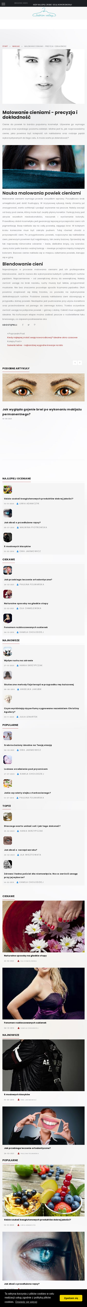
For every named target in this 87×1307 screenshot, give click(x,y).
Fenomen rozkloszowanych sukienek (26, 627)
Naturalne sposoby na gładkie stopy (26, 603)
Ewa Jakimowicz (28, 1100)
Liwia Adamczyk (28, 1225)
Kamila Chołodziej (30, 1028)
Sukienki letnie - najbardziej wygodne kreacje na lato (35, 345)
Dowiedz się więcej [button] (26, 1302)
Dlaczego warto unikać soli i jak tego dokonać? (32, 826)
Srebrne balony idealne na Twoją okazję (28, 745)
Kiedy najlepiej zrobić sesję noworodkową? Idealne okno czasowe (42, 337)
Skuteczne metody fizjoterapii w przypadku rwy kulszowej (39, 684)
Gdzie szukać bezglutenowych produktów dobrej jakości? (38, 498)
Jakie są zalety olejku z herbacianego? (27, 792)
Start (5, 46)
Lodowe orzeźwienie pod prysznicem (26, 769)
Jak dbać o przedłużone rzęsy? (22, 522)
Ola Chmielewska (28, 961)
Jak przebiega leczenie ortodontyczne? (28, 579)
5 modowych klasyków (17, 546)
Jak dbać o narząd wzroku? (20, 849)
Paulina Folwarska (30, 1154)
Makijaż (16, 46)
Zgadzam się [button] (71, 1298)
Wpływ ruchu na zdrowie (18, 660)
